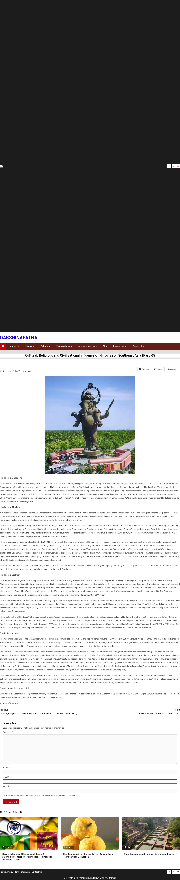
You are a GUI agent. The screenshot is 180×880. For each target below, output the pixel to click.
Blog (105, 346)
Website (7, 786)
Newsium (98, 877)
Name (6, 767)
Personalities (63, 346)
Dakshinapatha (18, 337)
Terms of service (22, 871)
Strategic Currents (87, 346)
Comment (8, 732)
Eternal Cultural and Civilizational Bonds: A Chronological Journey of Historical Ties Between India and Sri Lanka (27, 857)
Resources (118, 346)
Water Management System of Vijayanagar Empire (149, 854)
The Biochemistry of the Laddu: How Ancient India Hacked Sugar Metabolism (88, 855)
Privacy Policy (6, 871)
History (28, 346)
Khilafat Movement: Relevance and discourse (135, 711)
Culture (44, 346)
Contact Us (138, 346)
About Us (14, 346)
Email (6, 777)
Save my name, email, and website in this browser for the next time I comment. (41, 795)
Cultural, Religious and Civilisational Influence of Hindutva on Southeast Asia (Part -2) (45, 711)
